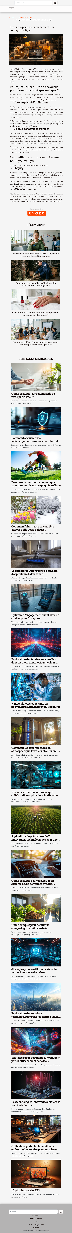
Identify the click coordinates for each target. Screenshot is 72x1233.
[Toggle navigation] (11, 9)
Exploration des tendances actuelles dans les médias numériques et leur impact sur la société (33, 662)
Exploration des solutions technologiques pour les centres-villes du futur (34, 1016)
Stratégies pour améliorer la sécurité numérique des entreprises (34, 971)
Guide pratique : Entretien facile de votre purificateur (33, 395)
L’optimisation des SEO (25, 1190)
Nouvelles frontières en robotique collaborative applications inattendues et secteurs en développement (35, 795)
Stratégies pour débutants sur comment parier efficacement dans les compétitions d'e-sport (35, 1061)
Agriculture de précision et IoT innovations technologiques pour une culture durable (34, 839)
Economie (36, 1216)
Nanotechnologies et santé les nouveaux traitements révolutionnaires (35, 705)
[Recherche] (33, 3)
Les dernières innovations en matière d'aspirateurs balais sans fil (34, 572)
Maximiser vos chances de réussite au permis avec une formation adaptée (36, 254)
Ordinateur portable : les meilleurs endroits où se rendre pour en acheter (34, 1148)
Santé (36, 1222)
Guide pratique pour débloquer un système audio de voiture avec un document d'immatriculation (32, 884)
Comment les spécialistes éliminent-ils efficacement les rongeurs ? (36, 284)
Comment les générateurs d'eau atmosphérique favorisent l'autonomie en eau (35, 751)
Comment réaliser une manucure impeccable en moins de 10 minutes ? (35, 313)
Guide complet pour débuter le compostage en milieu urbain (30, 926)
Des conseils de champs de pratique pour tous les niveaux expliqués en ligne (36, 484)
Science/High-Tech (24, 17)
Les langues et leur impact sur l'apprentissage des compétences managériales (36, 343)
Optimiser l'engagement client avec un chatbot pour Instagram (35, 617)
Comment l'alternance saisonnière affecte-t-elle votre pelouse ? (32, 528)
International (36, 1219)
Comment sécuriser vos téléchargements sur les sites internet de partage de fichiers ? (34, 441)
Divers (36, 1228)
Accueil (11, 17)
